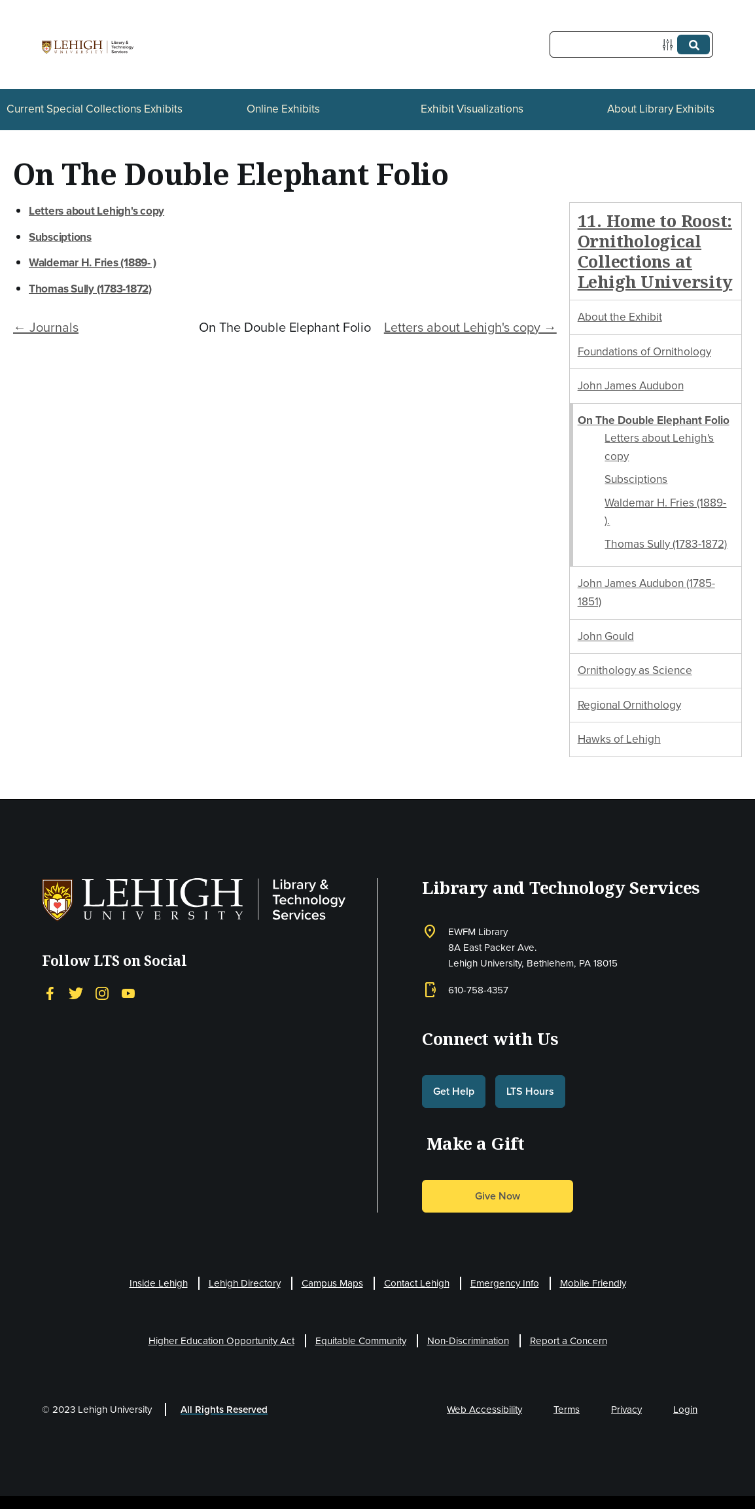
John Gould (606, 636)
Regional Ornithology (629, 704)
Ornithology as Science (635, 670)
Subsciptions (636, 479)
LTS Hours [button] (530, 1091)
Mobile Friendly (593, 1283)
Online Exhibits (283, 108)
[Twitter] (76, 993)
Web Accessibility (484, 1409)
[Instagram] (102, 993)
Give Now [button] (497, 1195)
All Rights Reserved (224, 1409)
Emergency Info (504, 1283)
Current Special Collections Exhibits (95, 108)
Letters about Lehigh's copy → (470, 327)
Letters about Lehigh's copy (96, 210)
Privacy (626, 1409)
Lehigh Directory (245, 1283)
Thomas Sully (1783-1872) (666, 543)
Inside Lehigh (159, 1283)
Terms (566, 1409)
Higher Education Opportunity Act (221, 1341)
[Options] (670, 44)
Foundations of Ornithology (644, 351)
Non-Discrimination (468, 1341)
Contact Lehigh (416, 1283)
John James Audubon (631, 385)
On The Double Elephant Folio (653, 420)
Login (685, 1409)
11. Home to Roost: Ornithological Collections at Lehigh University (655, 251)
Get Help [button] (453, 1091)
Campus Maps (332, 1283)
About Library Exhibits (660, 108)
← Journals (46, 327)
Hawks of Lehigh (619, 738)
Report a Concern (568, 1341)
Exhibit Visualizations (472, 108)
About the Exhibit (620, 316)
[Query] (631, 44)
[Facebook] (50, 993)
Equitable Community (360, 1341)
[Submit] (693, 44)
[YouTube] (128, 993)
